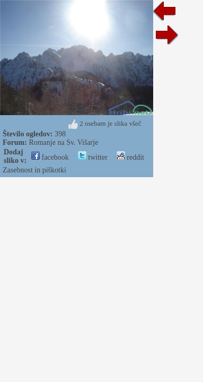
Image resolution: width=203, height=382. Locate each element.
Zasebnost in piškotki (34, 170)
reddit (130, 157)
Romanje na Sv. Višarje (63, 142)
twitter (93, 157)
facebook (50, 157)
